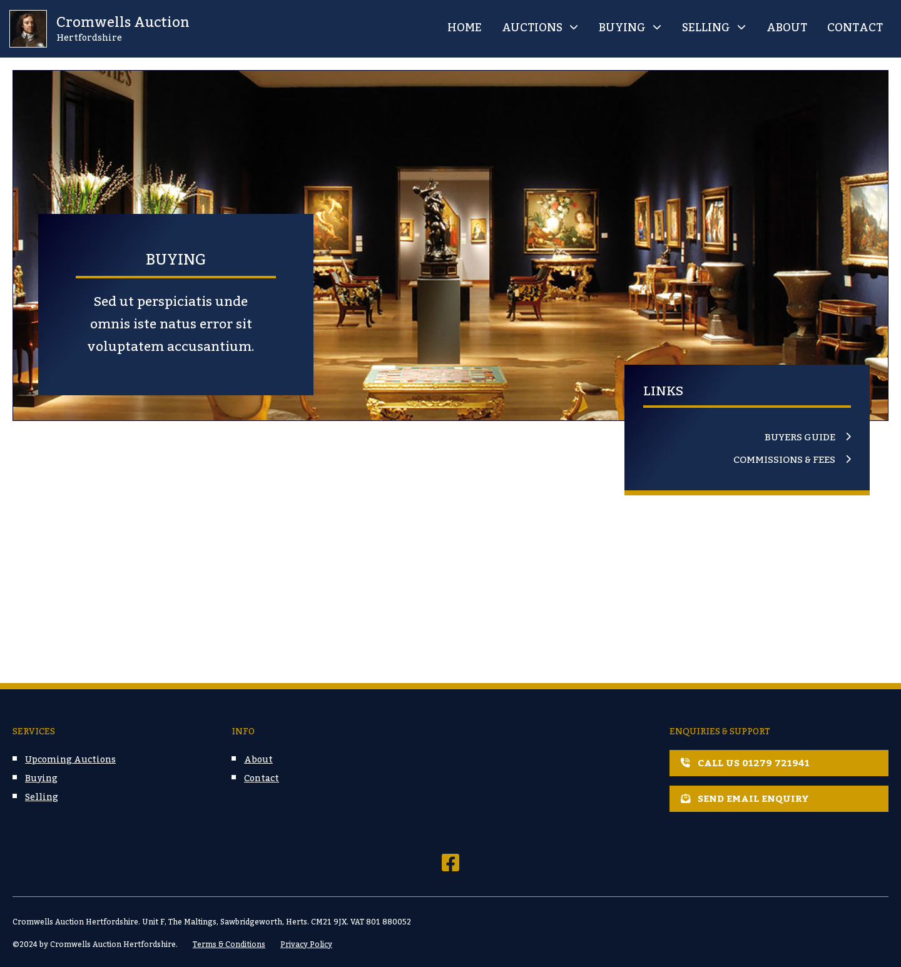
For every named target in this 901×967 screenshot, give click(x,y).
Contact (855, 27)
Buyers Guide (800, 438)
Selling (706, 27)
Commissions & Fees (784, 460)
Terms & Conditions (229, 944)
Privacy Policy (306, 944)
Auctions (532, 27)
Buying (622, 27)
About (786, 27)
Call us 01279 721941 (745, 763)
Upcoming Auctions (70, 760)
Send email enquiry (745, 798)
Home (464, 27)
